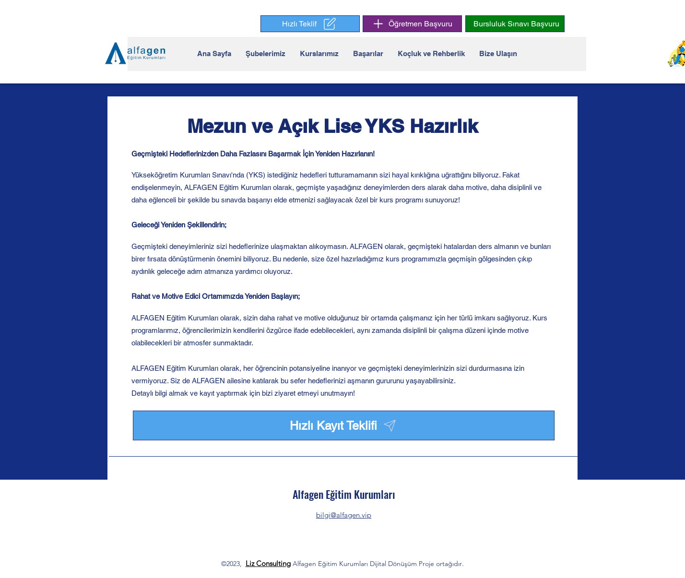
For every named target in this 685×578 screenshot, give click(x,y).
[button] (310, 23)
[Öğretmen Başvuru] (412, 23)
